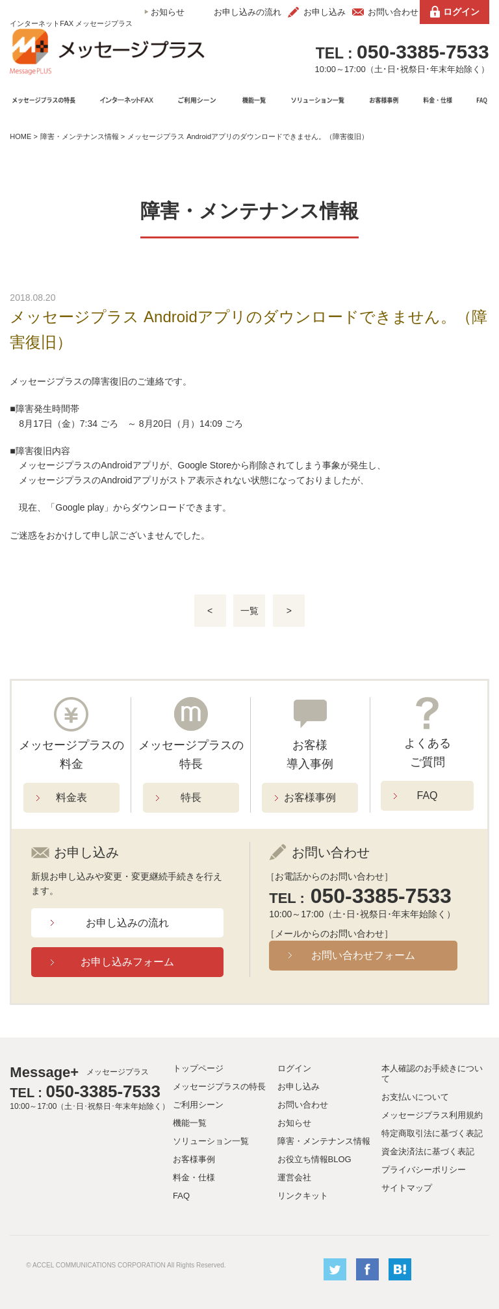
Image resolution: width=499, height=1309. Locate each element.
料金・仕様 (194, 1177)
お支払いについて (415, 1097)
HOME (20, 136)
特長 (191, 797)
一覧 (249, 610)
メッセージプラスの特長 (219, 1086)
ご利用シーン (198, 1105)
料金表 (71, 797)
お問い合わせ (393, 12)
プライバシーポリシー (423, 1170)
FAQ (427, 795)
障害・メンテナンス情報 (79, 136)
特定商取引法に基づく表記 (432, 1133)
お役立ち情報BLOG (314, 1159)
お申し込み (324, 12)
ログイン (461, 11)
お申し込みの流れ (247, 12)
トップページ (198, 1068)
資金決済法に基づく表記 (427, 1151)
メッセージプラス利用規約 (432, 1115)
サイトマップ (406, 1188)
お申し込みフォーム (127, 961)
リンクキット (302, 1196)
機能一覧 (190, 1123)
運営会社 (294, 1177)
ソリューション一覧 (211, 1141)
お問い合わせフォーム (363, 955)
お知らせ (168, 12)
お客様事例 (310, 797)
